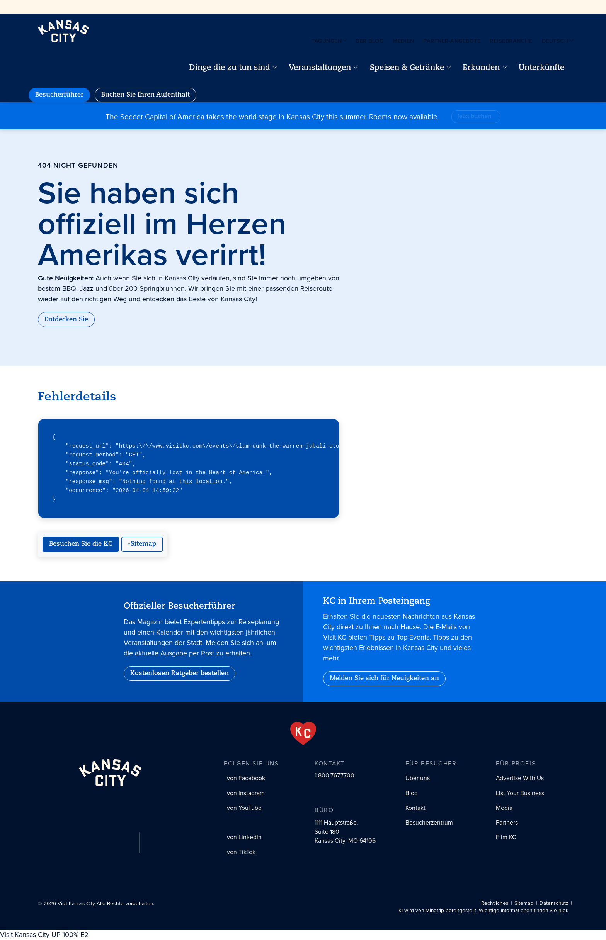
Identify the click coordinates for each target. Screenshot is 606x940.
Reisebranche (511, 41)
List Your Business (520, 793)
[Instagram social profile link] (244, 793)
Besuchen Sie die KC (80, 544)
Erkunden (481, 68)
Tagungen (327, 41)
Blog (411, 793)
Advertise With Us (520, 778)
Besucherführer (59, 95)
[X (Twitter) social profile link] (239, 823)
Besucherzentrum (429, 822)
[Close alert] (598, 111)
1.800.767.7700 (334, 775)
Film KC (506, 837)
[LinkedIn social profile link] (243, 838)
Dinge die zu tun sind (229, 68)
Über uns (417, 778)
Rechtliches (494, 903)
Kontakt (415, 807)
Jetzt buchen (474, 117)
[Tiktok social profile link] (240, 854)
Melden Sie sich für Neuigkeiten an (384, 678)
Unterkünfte (541, 68)
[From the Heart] (303, 733)
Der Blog (369, 41)
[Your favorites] (578, 68)
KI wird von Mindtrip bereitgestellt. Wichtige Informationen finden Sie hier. (483, 910)
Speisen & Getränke (407, 68)
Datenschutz (554, 903)
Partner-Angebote (451, 41)
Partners (507, 822)
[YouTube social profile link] (243, 808)
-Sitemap (142, 544)
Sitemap (523, 903)
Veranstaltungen (320, 68)
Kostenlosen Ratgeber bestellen (179, 673)
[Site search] (584, 68)
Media (504, 807)
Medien (403, 41)
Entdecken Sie (66, 320)
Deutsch (555, 41)
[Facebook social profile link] (244, 778)
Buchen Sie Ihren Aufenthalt (145, 95)
